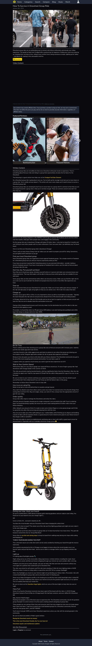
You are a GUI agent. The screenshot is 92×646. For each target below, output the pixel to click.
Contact (51, 641)
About (40, 641)
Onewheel (17, 59)
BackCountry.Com (29, 163)
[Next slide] (79, 140)
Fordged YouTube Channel (53, 177)
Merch (67, 2)
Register (20, 630)
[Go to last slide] (13, 140)
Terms (45, 641)
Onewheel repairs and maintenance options (26, 624)
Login (14, 630)
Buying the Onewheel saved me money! (25, 618)
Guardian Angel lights (34, 584)
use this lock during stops (29, 535)
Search (37, 2)
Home (19, 2)
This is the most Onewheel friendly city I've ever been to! (30, 621)
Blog (54, 2)
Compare (46, 2)
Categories (28, 2)
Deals (60, 2)
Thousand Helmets (63, 163)
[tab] (45, 162)
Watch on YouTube (49, 104)
